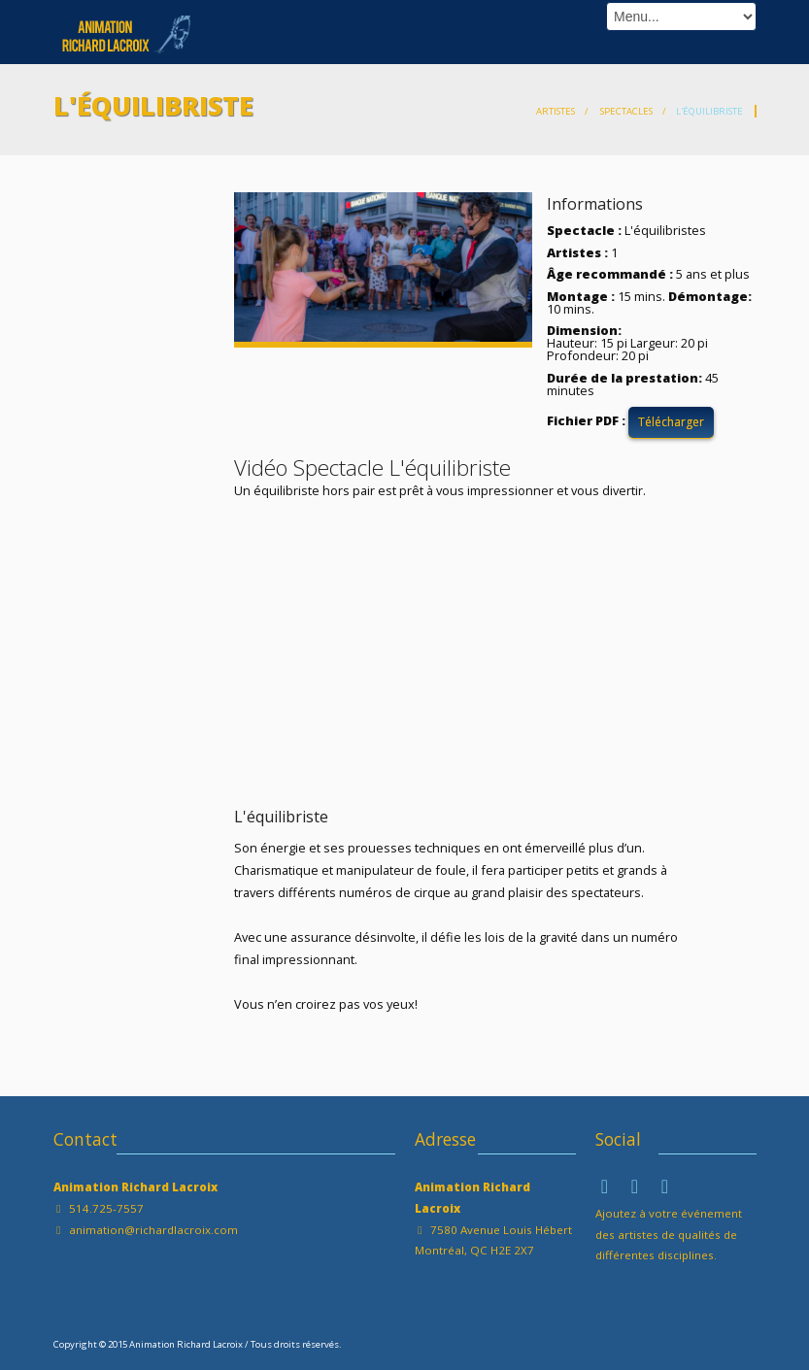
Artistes (555, 111)
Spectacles (625, 111)
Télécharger (671, 422)
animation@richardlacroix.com (153, 1229)
